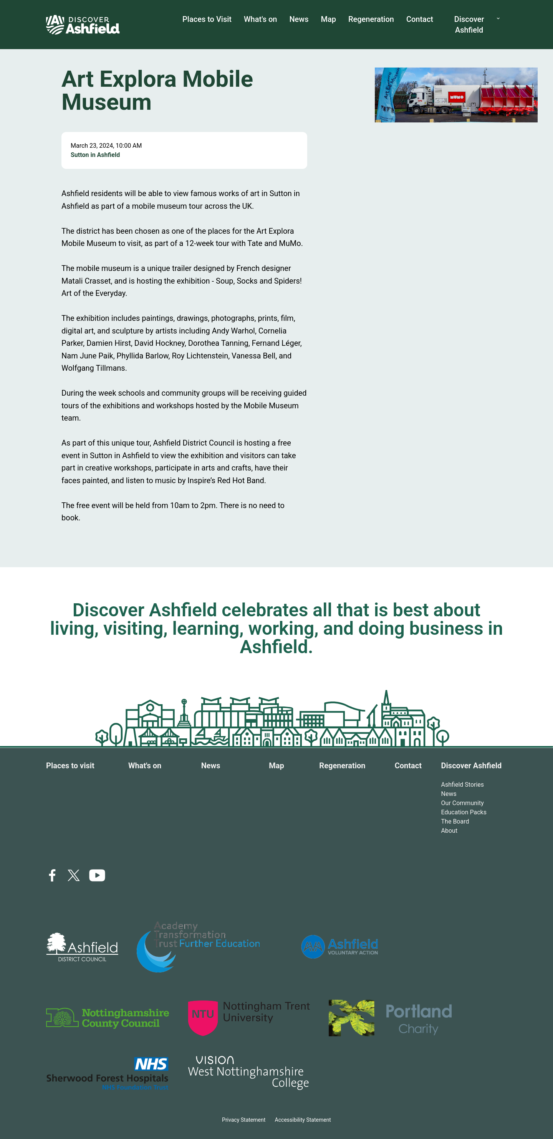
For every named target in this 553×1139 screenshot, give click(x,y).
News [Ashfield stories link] (449, 793)
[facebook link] (52, 875)
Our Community (462, 803)
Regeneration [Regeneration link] (371, 19)
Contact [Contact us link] (419, 19)
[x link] (74, 875)
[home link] (83, 24)
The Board (455, 821)
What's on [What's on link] (260, 19)
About (449, 830)
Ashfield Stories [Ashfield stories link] (462, 784)
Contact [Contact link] (408, 765)
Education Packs (464, 812)
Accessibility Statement (303, 1120)
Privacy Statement (243, 1120)
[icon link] (97, 875)
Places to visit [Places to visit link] (70, 765)
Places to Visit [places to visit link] (207, 19)
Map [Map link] (276, 765)
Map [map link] (328, 19)
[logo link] (82, 947)
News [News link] (298, 19)
